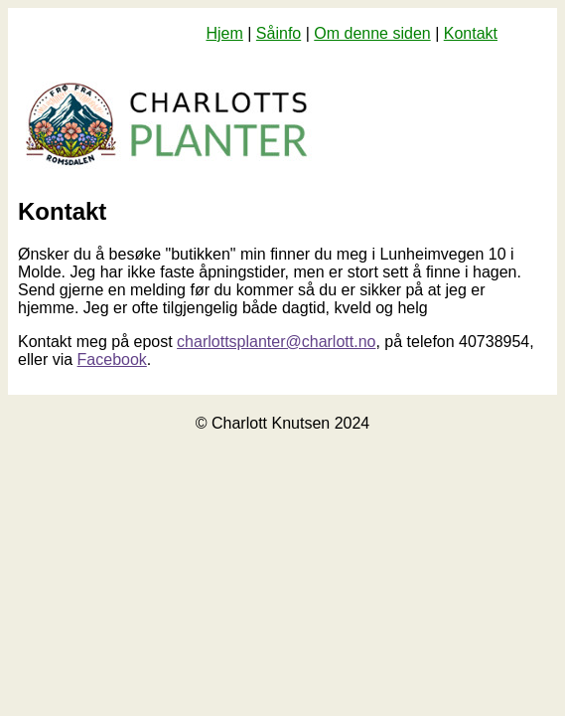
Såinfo (278, 33)
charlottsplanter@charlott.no (276, 341)
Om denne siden (372, 33)
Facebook (112, 359)
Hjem (224, 33)
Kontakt (470, 33)
